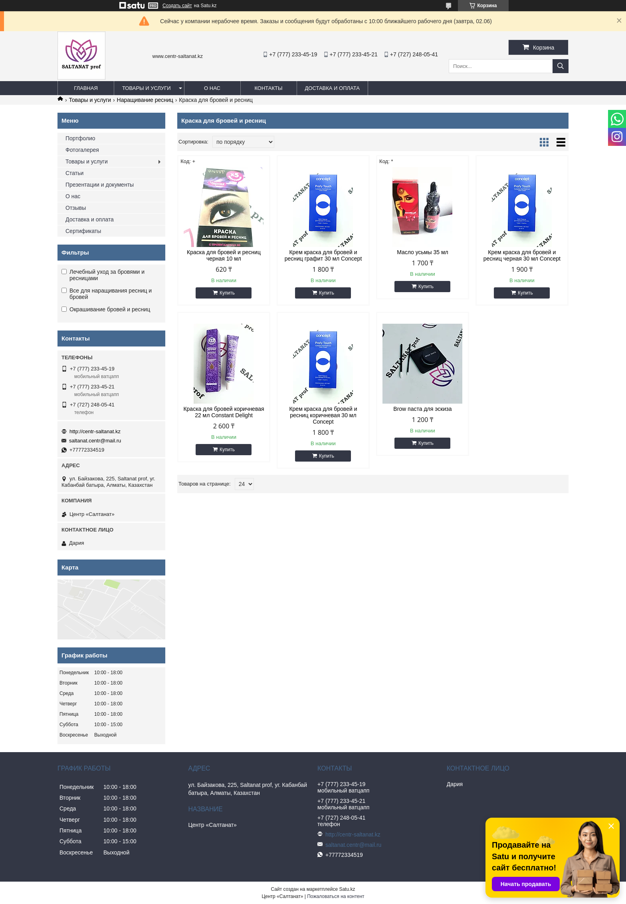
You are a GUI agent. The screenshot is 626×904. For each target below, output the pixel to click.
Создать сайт (177, 5)
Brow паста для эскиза (422, 409)
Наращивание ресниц (145, 100)
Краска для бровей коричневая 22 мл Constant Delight (223, 412)
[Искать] (561, 66)
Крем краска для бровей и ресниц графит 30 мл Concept (323, 255)
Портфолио (80, 138)
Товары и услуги (146, 88)
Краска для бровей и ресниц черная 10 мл (224, 255)
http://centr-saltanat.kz (95, 431)
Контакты (268, 88)
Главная (86, 88)
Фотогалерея (82, 150)
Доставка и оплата (332, 88)
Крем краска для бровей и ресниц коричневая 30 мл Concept (323, 415)
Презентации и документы (99, 184)
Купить (227, 293)
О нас (212, 88)
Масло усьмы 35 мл (422, 252)
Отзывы (75, 208)
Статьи (74, 173)
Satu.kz (347, 889)
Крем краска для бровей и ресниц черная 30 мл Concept (522, 255)
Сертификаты (83, 231)
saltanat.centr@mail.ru (95, 441)
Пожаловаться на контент (335, 896)
